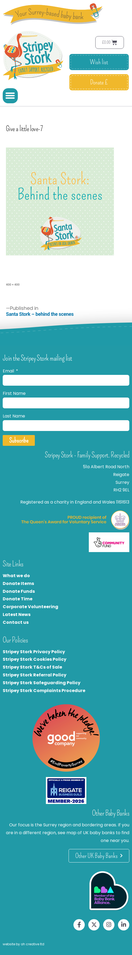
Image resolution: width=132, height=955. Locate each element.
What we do (16, 576)
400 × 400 (12, 284)
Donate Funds (19, 591)
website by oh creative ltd (23, 944)
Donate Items (18, 583)
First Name (14, 393)
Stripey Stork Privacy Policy (34, 652)
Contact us (16, 622)
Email (9, 371)
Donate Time (17, 599)
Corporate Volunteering (30, 607)
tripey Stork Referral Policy (35, 675)
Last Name (14, 416)
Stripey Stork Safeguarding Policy (41, 683)
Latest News (17, 614)
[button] (10, 95)
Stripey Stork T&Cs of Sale (32, 667)
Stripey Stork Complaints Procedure (44, 690)
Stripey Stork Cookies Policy (34, 659)
